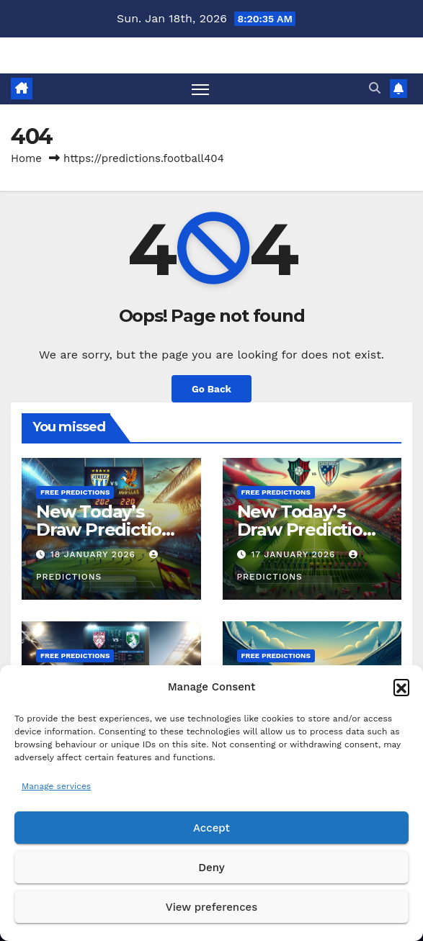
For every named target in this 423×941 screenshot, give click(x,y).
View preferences (211, 907)
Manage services (56, 786)
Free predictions (75, 492)
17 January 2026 (295, 554)
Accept (211, 827)
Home (26, 158)
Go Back (211, 389)
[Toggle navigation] (200, 88)
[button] (401, 687)
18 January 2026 (94, 554)
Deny (211, 867)
